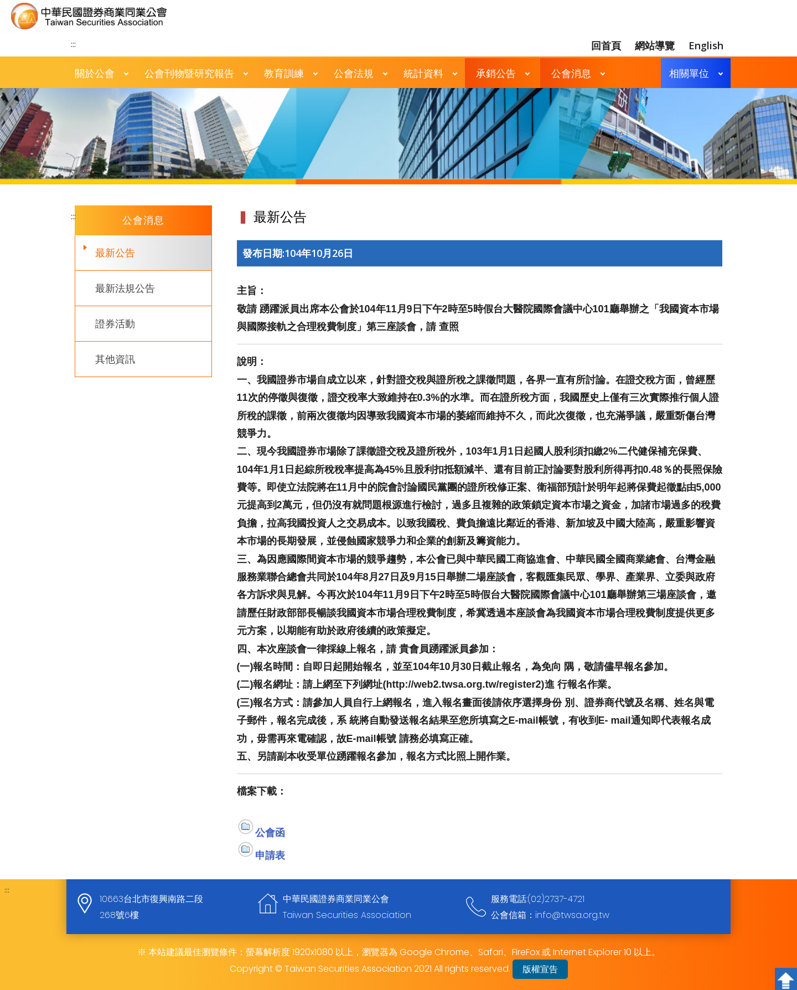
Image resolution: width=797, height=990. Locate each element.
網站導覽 (655, 45)
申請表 (270, 855)
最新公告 (115, 252)
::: (73, 43)
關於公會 (95, 73)
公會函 (270, 832)
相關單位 (689, 73)
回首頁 (606, 45)
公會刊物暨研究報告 (189, 73)
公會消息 (571, 73)
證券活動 (115, 323)
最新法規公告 (125, 288)
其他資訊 (115, 358)
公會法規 (354, 73)
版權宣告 (540, 969)
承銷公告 (496, 73)
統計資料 (423, 73)
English (706, 45)
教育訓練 (284, 73)
